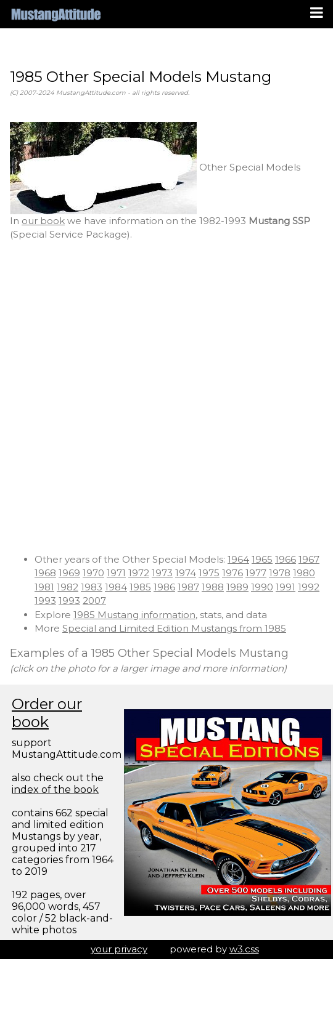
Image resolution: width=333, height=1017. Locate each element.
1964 (238, 559)
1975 (209, 573)
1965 (262, 559)
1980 (304, 573)
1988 (213, 587)
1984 (116, 587)
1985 (140, 587)
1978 (279, 573)
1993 (45, 600)
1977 (255, 573)
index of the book (55, 789)
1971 (116, 573)
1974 (185, 573)
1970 (93, 573)
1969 (69, 573)
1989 (237, 587)
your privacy (119, 949)
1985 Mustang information (134, 615)
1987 (188, 587)
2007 (94, 600)
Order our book (47, 713)
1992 (308, 587)
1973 (162, 573)
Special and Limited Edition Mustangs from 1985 (174, 628)
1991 (285, 587)
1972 (138, 573)
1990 (262, 587)
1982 (67, 587)
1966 (285, 559)
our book (43, 221)
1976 (232, 573)
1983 (91, 587)
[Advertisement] (146, 397)
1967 (308, 559)
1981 (44, 587)
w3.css (244, 949)
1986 (164, 587)
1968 (45, 573)
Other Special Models (155, 167)
